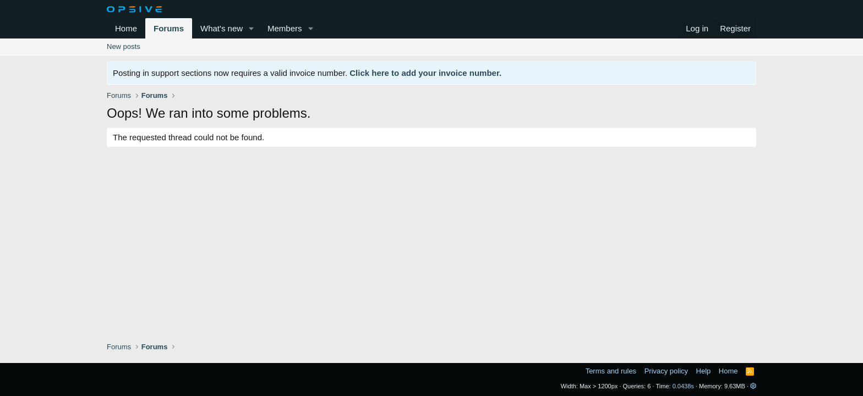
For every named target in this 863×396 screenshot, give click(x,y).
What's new (221, 28)
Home (126, 28)
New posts (123, 46)
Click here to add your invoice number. (425, 73)
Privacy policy (666, 371)
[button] (251, 28)
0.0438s (683, 386)
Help (703, 371)
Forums (169, 28)
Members (284, 28)
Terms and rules (611, 371)
